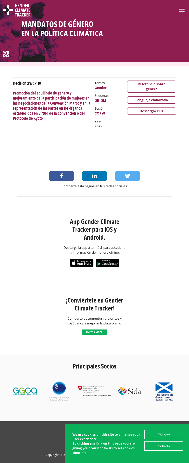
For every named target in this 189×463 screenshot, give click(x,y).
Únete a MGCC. (94, 332)
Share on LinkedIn (94, 176)
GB (97, 100)
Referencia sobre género (151, 86)
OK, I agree (164, 437)
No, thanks (164, 449)
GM (103, 100)
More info (79, 456)
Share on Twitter (127, 176)
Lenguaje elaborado (151, 100)
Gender (101, 87)
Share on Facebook (61, 176)
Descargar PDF (152, 111)
